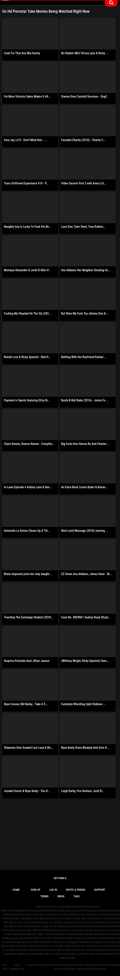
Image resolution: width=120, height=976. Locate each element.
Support (99, 889)
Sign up (36, 889)
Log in (53, 889)
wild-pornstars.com (17, 967)
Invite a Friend (75, 889)
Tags (76, 896)
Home (16, 889)
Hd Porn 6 (60, 878)
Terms (44, 896)
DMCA (61, 896)
